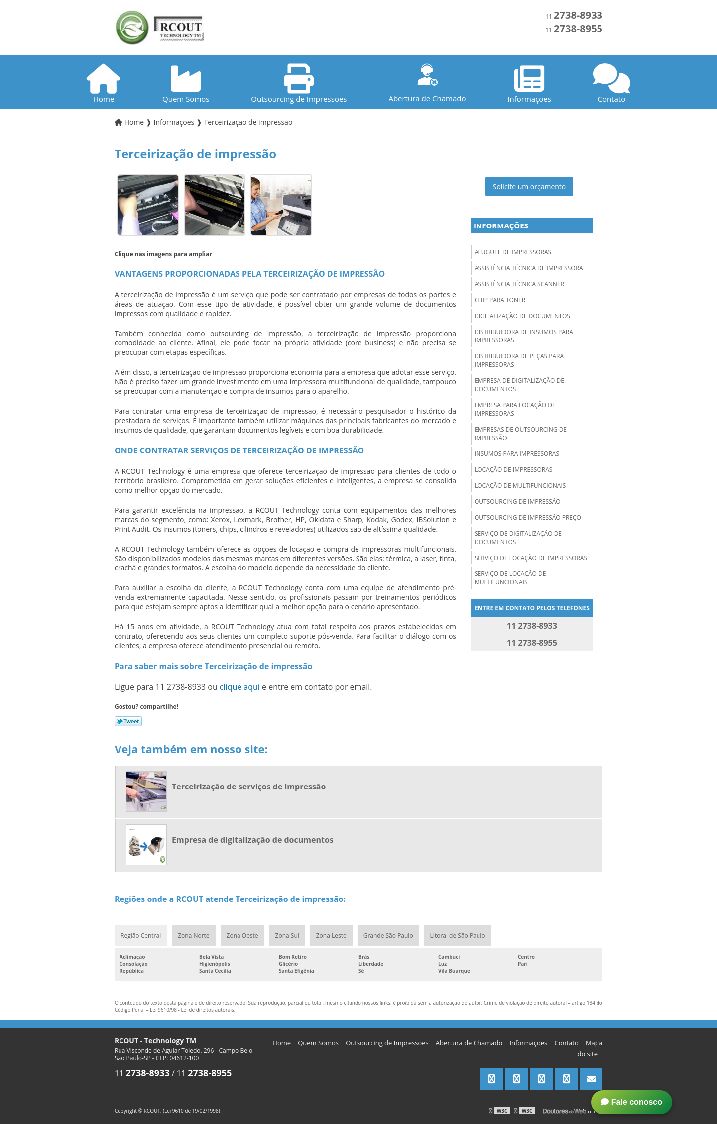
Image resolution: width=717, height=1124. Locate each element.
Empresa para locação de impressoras (515, 409)
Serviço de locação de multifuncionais (510, 577)
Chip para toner (500, 300)
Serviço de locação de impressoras (531, 558)
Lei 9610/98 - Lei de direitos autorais (192, 1009)
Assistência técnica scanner (519, 284)
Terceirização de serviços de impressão (249, 786)
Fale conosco (631, 1102)
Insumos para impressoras (517, 454)
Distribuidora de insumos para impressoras (524, 336)
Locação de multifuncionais (520, 485)
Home (281, 1042)
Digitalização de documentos (522, 316)
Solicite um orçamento (529, 186)
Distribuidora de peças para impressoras (519, 360)
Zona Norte (193, 935)
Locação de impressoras (513, 469)
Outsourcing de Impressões (387, 1042)
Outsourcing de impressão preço (528, 517)
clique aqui (240, 686)
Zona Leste (331, 935)
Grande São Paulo (388, 935)
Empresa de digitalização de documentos (519, 384)
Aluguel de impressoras (513, 252)
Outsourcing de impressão (518, 501)
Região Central (140, 935)
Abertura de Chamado (469, 1042)
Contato (566, 1042)
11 (573, 16)
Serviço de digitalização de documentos (518, 537)
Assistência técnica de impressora (529, 268)
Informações (501, 225)
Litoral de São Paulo (457, 935)
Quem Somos (318, 1042)
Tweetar (128, 721)
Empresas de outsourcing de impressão (521, 433)
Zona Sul (287, 935)
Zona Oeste (242, 935)
